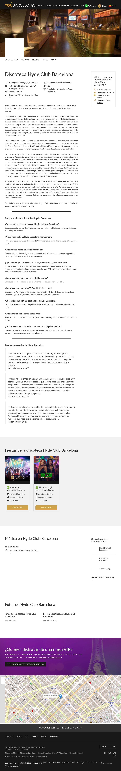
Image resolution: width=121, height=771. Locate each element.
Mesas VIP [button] (60, 6)
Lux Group (24, 749)
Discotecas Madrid (11, 753)
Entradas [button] (72, 6)
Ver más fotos (11, 621)
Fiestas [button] (50, 6)
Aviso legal (9, 747)
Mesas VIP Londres (44, 753)
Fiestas (35, 60)
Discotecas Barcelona (27, 753)
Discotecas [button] (38, 6)
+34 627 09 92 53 (104, 91)
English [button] (108, 746)
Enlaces (43, 736)
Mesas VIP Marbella (76, 753)
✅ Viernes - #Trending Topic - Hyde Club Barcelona (16, 492)
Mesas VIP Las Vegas (12, 757)
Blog (27, 736)
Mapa (53, 60)
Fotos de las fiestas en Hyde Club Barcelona (60, 616)
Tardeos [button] (84, 6)
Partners (54, 736)
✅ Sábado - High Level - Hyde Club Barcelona (44, 491)
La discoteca (11, 60)
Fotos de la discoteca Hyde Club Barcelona (21, 616)
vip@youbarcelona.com (105, 93)
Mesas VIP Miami (28, 757)
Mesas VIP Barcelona (59, 753)
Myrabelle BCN (41, 757)
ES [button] (112, 6)
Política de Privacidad (22, 747)
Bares (34, 736)
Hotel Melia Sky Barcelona (105, 550)
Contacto (9, 736)
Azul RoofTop (104, 570)
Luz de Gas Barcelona (103, 560)
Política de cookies (38, 747)
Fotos (45, 60)
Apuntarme (18, 509)
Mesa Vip (25, 60)
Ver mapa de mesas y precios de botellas (25, 665)
